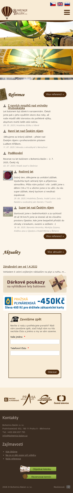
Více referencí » (55, 94)
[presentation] (28, 362)
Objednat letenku (42, 469)
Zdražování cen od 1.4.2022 (20, 267)
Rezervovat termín (41, 476)
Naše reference (13, 458)
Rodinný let (26, 172)
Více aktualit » (55, 251)
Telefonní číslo (19, 348)
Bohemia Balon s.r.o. (14, 13)
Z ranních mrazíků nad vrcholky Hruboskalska (27, 106)
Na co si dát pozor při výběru (21, 455)
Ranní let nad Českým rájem (25, 131)
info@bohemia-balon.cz (14, 435)
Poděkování (15, 153)
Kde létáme (11, 451)
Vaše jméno (17, 337)
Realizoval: (59, 487)
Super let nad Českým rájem (36, 208)
